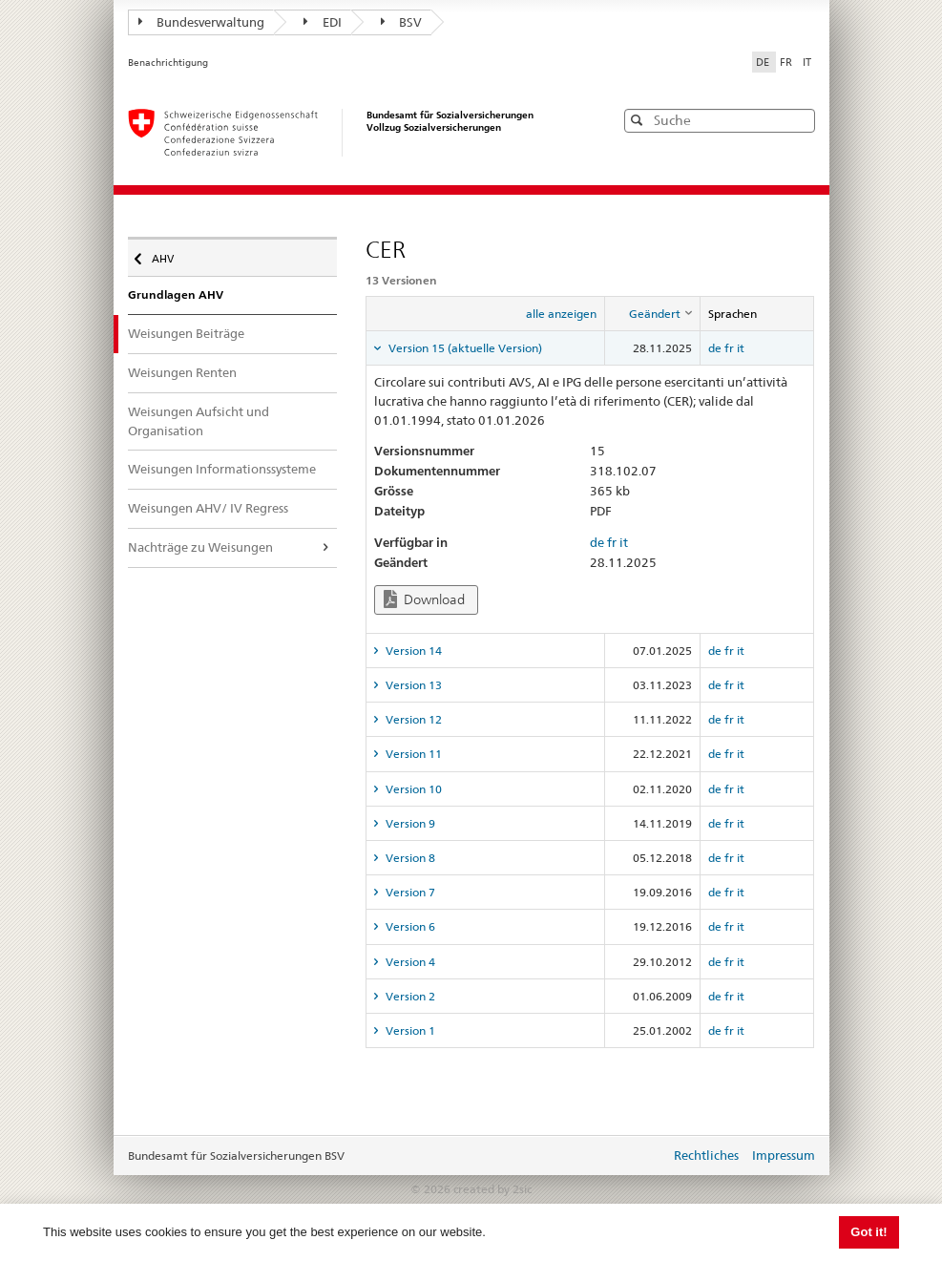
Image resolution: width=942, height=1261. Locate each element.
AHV (166, 254)
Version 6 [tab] (409, 926)
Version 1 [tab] (409, 1030)
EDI (323, 22)
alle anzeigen (561, 313)
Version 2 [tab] (409, 996)
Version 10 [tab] (412, 789)
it (740, 348)
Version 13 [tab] (412, 685)
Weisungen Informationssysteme (222, 468)
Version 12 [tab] (412, 719)
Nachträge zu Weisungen (200, 547)
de (715, 348)
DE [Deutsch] (764, 62)
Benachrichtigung (168, 62)
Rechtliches (706, 1155)
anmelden (641, 1157)
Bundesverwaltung (201, 22)
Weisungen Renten (182, 372)
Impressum (783, 1155)
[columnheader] (653, 314)
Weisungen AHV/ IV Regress (208, 507)
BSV (402, 22)
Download (424, 599)
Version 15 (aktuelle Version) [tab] (464, 348)
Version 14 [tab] (412, 650)
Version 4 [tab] (409, 962)
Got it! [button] (868, 1232)
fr (729, 348)
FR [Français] (787, 62)
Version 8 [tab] (409, 858)
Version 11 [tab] (412, 753)
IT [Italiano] (807, 62)
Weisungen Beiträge (186, 333)
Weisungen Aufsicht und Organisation (198, 421)
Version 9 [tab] (409, 823)
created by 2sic (492, 1189)
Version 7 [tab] (409, 892)
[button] (798, 120)
